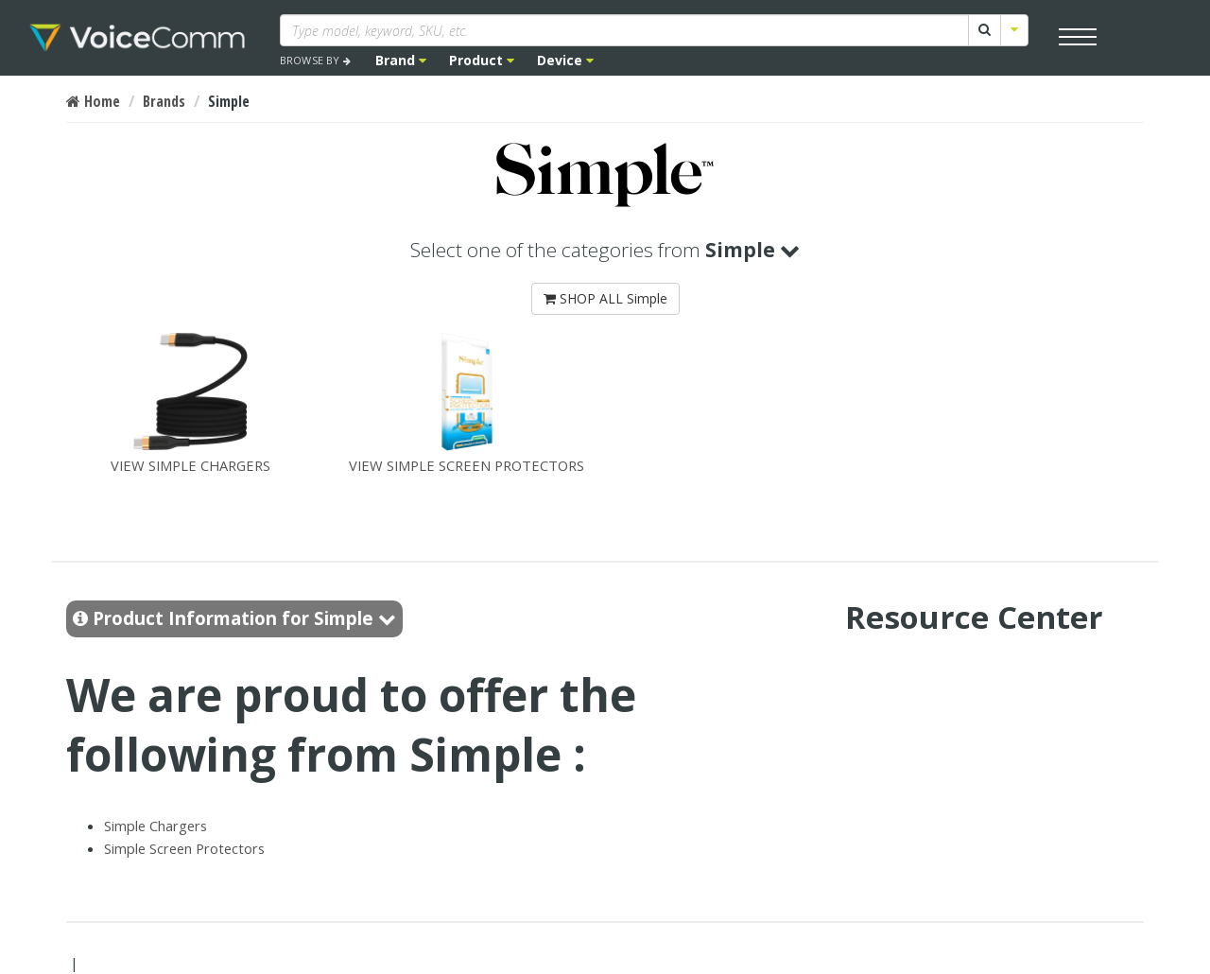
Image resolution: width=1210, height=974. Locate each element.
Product (481, 60)
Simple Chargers (155, 825)
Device (565, 60)
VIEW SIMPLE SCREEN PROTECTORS (466, 401)
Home (93, 101)
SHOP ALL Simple (605, 298)
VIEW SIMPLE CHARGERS (190, 401)
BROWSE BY (315, 60)
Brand (400, 60)
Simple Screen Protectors (184, 848)
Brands (164, 101)
